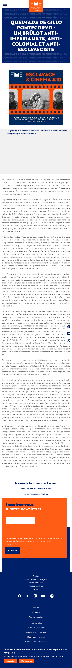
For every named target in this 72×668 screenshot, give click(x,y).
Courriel (9, 515)
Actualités (36, 612)
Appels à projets (36, 617)
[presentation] (27, 531)
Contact (36, 576)
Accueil (36, 608)
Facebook (68, 327)
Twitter (68, 340)
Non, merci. (26, 660)
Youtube (43, 596)
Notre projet (36, 623)
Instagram (52, 596)
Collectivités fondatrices (36, 642)
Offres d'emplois (36, 583)
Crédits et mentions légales (36, 579)
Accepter (11, 660)
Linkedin (68, 334)
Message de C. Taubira (36, 632)
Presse (36, 589)
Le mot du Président (36, 628)
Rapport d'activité (36, 586)
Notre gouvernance (36, 637)
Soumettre (12, 550)
